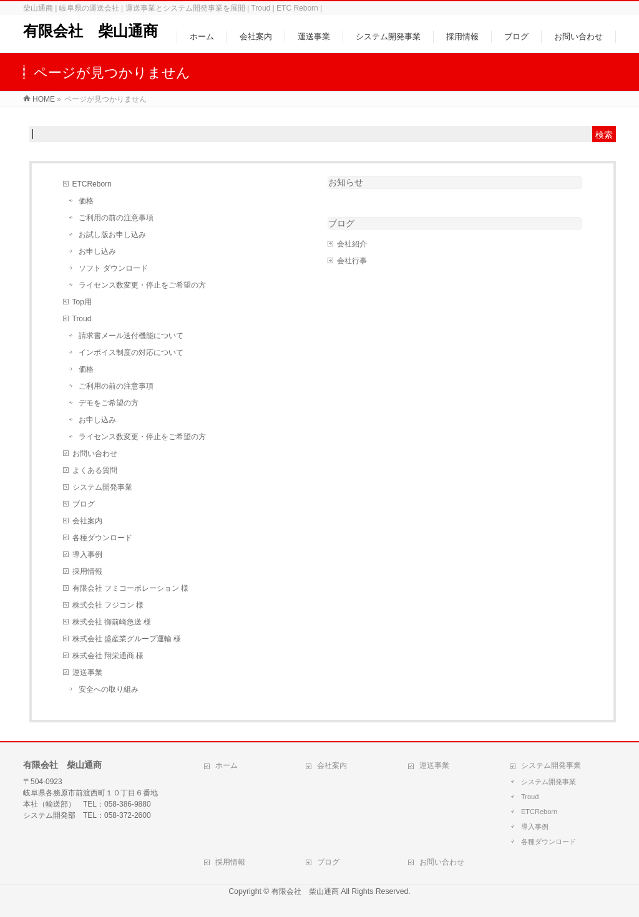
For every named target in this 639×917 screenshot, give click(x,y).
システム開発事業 (102, 487)
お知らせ (345, 182)
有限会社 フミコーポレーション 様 (130, 588)
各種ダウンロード (102, 537)
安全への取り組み (109, 689)
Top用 (82, 302)
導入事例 (87, 554)
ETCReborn (92, 184)
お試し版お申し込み (112, 234)
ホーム (226, 765)
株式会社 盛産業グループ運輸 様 (127, 638)
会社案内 (87, 521)
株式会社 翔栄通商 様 (108, 655)
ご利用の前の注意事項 (116, 217)
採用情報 (87, 571)
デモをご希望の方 (109, 403)
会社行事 (352, 260)
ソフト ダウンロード (113, 268)
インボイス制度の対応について (131, 352)
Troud (82, 318)
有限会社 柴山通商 (90, 30)
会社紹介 (352, 244)
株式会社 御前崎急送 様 (112, 622)
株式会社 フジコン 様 (108, 605)
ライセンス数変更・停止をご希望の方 (142, 285)
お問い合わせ (94, 453)
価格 (86, 200)
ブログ (83, 504)
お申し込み (97, 251)
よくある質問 (94, 470)
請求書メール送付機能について (131, 335)
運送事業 (87, 672)
